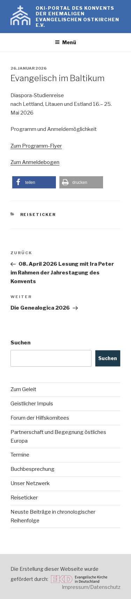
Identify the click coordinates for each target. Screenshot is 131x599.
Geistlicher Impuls (31, 403)
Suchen (20, 343)
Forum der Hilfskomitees (39, 418)
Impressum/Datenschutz (91, 587)
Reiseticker (38, 214)
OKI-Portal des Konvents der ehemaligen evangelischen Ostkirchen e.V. (77, 16)
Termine (19, 455)
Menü (65, 42)
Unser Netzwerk (30, 483)
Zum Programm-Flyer (36, 146)
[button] (34, 182)
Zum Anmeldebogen (34, 162)
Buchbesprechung (32, 469)
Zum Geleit (23, 389)
